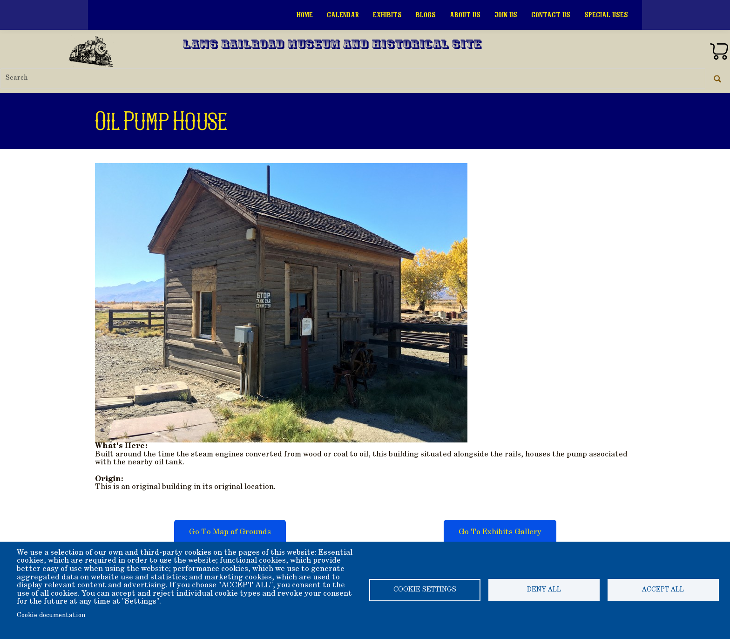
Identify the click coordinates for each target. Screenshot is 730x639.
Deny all (544, 590)
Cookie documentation (51, 615)
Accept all (663, 590)
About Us (465, 15)
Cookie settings (424, 590)
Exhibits (387, 15)
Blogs (426, 15)
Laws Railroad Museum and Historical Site (332, 45)
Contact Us (550, 15)
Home (305, 15)
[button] (281, 302)
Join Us (505, 15)
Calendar (343, 15)
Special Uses (606, 15)
